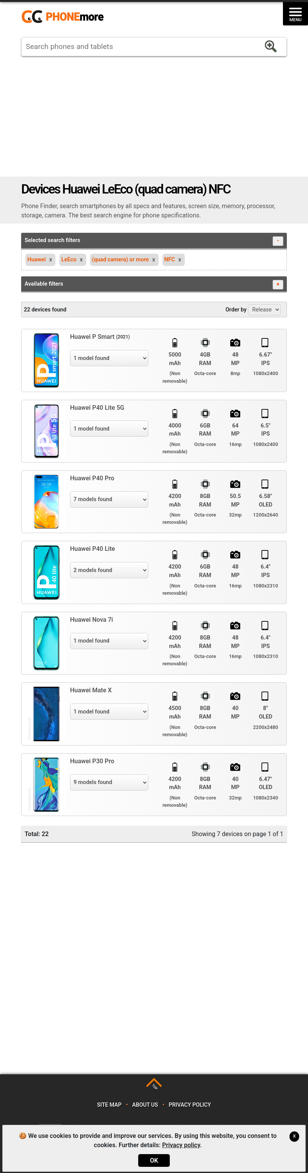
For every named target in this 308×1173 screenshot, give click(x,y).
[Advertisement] (154, 116)
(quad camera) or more (120, 259)
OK (154, 1160)
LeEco (68, 259)
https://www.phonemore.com (64, 17)
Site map (109, 1105)
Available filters (154, 284)
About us (145, 1105)
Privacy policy (190, 1105)
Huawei (36, 259)
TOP (154, 1087)
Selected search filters (154, 241)
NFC (169, 259)
